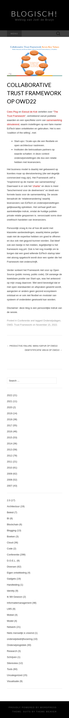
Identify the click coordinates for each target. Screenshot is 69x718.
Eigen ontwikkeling (17, 572)
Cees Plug (12, 111)
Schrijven (12, 657)
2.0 (8, 500)
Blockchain (13, 524)
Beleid (10, 512)
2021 (9, 401)
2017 (9, 425)
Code (10, 548)
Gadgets (11, 578)
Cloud (10, 542)
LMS (9, 608)
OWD (10, 324)
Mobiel (10, 614)
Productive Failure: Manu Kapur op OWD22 (32, 346)
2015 (9, 437)
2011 (9, 461)
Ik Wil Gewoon (14, 596)
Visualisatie (13, 681)
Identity (11, 590)
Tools (10, 669)
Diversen (11, 566)
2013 (9, 449)
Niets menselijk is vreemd (20, 633)
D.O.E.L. (11, 560)
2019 (9, 413)
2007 (9, 485)
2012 (9, 455)
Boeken (11, 536)
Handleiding (13, 584)
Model (10, 621)
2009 (9, 473)
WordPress (48, 707)
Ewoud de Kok (29, 111)
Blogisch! (34, 13)
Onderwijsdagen (52, 320)
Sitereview (12, 663)
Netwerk (11, 627)
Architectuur (13, 506)
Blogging (11, 530)
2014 (9, 443)
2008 (9, 479)
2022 (9, 395)
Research (12, 651)
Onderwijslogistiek (16, 645)
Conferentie (23, 320)
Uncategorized (14, 675)
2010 (9, 467)
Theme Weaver (46, 712)
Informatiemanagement (19, 602)
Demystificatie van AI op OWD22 (43, 350)
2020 (9, 407)
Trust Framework (23, 324)
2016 (9, 431)
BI (8, 518)
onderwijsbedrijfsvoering (20, 639)
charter (36, 186)
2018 (9, 419)
